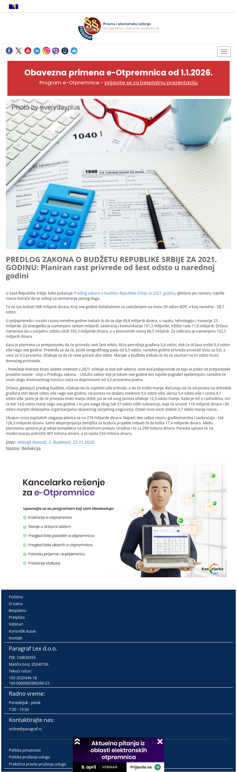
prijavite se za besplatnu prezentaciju (151, 82)
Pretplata (17, 617)
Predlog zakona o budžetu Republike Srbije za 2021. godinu (125, 293)
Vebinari (16, 624)
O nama (16, 603)
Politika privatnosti (25, 750)
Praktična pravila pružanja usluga (37, 764)
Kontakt (15, 638)
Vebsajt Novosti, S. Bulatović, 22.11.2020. (56, 442)
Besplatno (17, 610)
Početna (16, 597)
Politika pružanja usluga (29, 757)
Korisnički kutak (22, 631)
